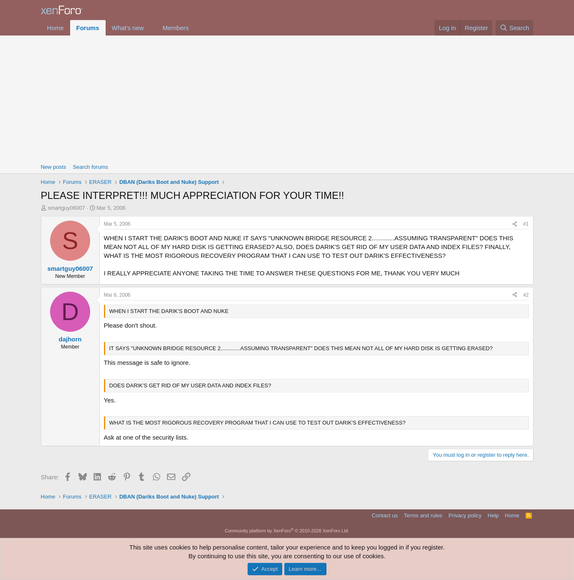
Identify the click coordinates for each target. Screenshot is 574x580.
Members (175, 27)
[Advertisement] (287, 98)
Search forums (90, 167)
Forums (87, 27)
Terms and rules (423, 515)
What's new (128, 27)
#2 (525, 295)
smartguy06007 (66, 208)
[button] (150, 28)
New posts (53, 167)
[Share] (514, 224)
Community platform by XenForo (287, 530)
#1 (525, 224)
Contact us (384, 515)
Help (493, 515)
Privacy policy (464, 515)
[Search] (515, 28)
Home (55, 27)
